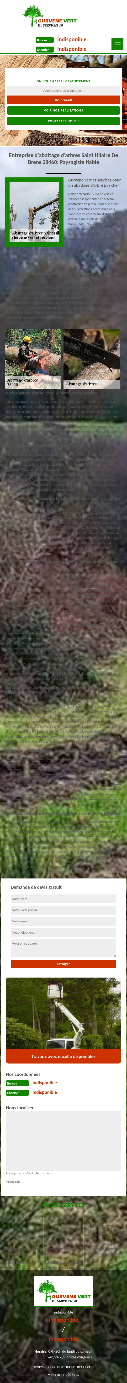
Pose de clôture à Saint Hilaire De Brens (60, 1219)
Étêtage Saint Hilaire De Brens (21, 1265)
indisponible (72, 39)
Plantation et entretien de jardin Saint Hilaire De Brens (22, 1235)
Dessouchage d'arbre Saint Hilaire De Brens (23, 1251)
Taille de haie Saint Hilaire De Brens (22, 1219)
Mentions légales (63, 1375)
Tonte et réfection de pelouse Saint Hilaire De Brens (61, 1249)
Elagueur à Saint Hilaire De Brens (63, 1232)
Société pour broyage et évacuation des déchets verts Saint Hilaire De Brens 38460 (103, 1251)
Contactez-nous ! (63, 121)
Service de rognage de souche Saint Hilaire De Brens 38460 (100, 1230)
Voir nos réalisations (63, 110)
